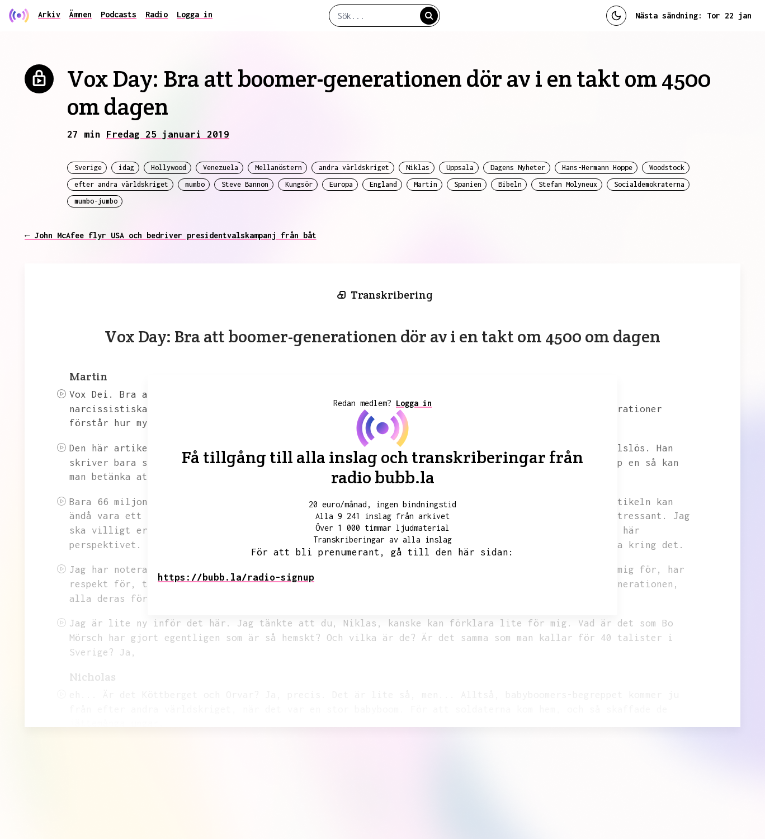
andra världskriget (354, 167)
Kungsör (299, 184)
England (383, 184)
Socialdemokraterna (649, 184)
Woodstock (666, 167)
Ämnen (80, 14)
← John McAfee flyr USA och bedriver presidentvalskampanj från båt (171, 235)
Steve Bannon (244, 184)
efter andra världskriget (121, 184)
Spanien (467, 184)
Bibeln (510, 184)
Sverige (88, 167)
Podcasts (118, 14)
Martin (425, 184)
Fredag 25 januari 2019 (167, 134)
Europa (341, 184)
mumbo (195, 184)
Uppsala (460, 167)
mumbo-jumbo (95, 201)
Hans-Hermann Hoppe (597, 167)
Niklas (417, 167)
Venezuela (220, 167)
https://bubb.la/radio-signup (236, 577)
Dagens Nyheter (517, 167)
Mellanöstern (278, 167)
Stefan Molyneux (568, 184)
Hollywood (168, 167)
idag (126, 167)
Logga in (194, 14)
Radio (156, 14)
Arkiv (49, 14)
